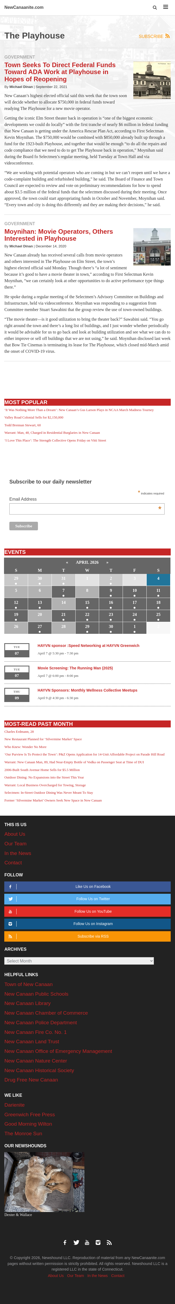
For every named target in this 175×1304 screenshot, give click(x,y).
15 (87, 602)
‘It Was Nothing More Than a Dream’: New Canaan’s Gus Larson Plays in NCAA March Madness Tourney (79, 410)
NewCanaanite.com (24, 7)
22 (87, 614)
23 (111, 614)
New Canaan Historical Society (39, 1070)
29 (16, 578)
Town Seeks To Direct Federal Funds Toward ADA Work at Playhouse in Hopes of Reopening (60, 72)
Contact (13, 862)
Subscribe (155, 36)
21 (63, 614)
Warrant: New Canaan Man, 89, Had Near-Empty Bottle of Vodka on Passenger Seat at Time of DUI (74, 762)
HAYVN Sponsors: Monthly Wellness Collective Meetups (87, 690)
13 (40, 602)
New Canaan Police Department (40, 1022)
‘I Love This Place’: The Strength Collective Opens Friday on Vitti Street (55, 440)
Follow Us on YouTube (59, 911)
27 (40, 626)
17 (135, 602)
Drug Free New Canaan (31, 1080)
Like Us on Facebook (59, 886)
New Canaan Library (27, 1003)
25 (158, 614)
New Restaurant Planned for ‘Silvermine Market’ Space (43, 739)
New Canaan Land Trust (31, 1041)
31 (63, 578)
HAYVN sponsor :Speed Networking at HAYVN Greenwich (88, 645)
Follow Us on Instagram (60, 924)
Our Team (15, 843)
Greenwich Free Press (29, 1114)
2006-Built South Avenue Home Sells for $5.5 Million (42, 770)
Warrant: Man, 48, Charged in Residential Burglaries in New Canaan (52, 433)
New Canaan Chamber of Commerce (46, 1013)
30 (40, 578)
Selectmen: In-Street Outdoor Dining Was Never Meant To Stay (48, 793)
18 (158, 602)
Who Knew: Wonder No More (25, 747)
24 (135, 614)
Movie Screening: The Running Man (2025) (75, 668)
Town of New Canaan (28, 984)
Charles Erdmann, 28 (19, 732)
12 (16, 602)
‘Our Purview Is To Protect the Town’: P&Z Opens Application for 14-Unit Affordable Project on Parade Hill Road (84, 754)
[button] (155, 7)
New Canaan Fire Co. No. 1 (35, 1032)
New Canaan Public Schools (36, 994)
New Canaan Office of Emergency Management (58, 1051)
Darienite (14, 1105)
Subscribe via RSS (58, 936)
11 (158, 590)
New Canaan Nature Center (35, 1061)
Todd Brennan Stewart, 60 (22, 425)
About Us (14, 834)
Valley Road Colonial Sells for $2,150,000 (33, 417)
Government (19, 57)
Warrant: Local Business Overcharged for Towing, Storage (45, 785)
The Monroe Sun (23, 1133)
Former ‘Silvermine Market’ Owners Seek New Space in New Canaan (53, 800)
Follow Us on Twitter (58, 899)
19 (16, 614)
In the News (17, 853)
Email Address (85, 500)
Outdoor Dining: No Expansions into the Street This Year (44, 777)
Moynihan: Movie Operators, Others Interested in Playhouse (58, 235)
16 (111, 602)
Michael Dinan (21, 87)
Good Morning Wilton (28, 1124)
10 (135, 590)
